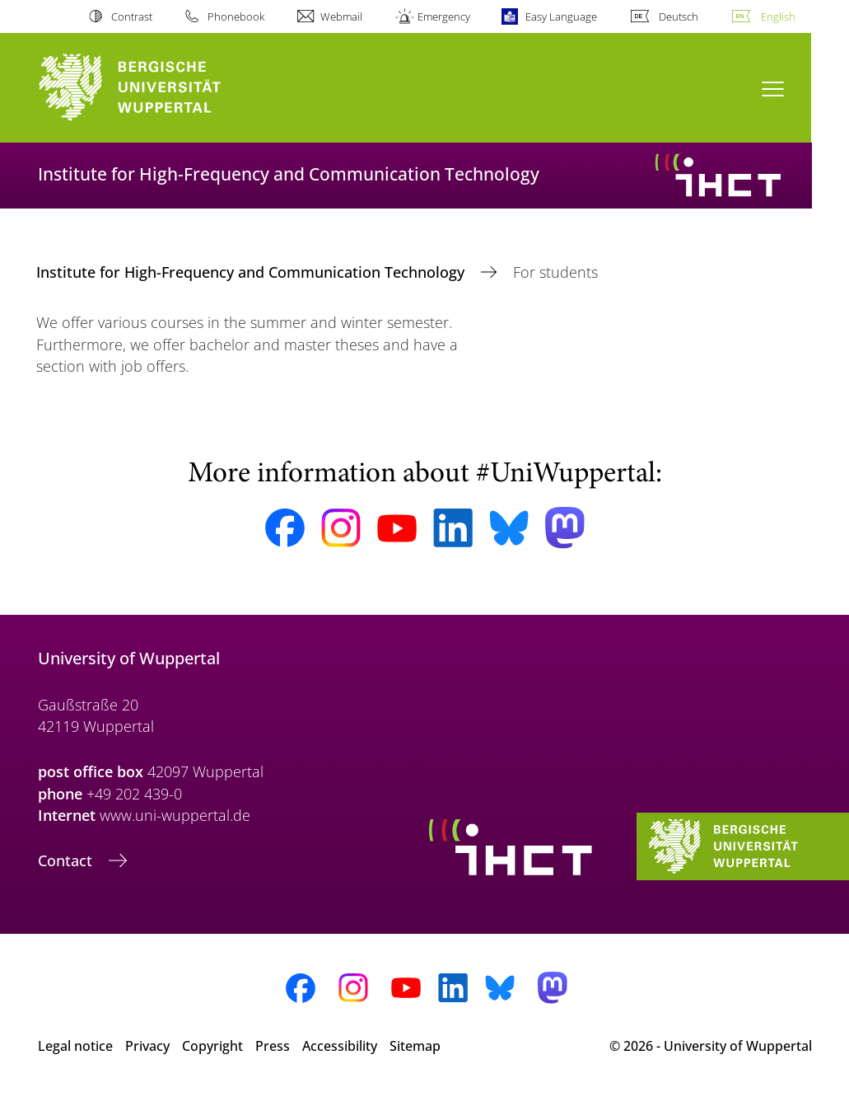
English (778, 16)
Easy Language (561, 16)
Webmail (341, 16)
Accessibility (339, 1046)
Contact (67, 860)
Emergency (444, 16)
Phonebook (236, 16)
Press (272, 1046)
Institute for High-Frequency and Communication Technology (252, 272)
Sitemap (415, 1046)
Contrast (131, 16)
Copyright (212, 1046)
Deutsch (678, 16)
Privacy (147, 1046)
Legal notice (75, 1046)
